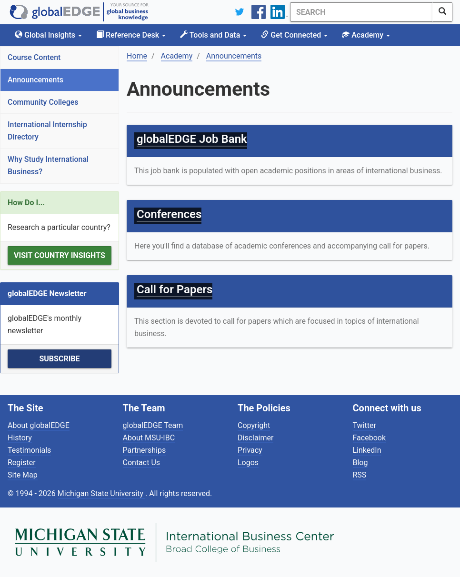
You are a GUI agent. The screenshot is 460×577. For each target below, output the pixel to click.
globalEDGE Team (153, 425)
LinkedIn (367, 450)
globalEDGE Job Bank (192, 139)
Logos (248, 462)
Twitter (364, 425)
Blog (360, 462)
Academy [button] (366, 35)
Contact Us (141, 462)
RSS (360, 474)
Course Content (34, 57)
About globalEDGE (39, 425)
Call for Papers (174, 289)
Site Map (23, 474)
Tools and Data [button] (213, 35)
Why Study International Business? (48, 165)
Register (22, 462)
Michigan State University (101, 493)
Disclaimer (255, 437)
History (20, 437)
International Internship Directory (47, 130)
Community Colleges (43, 102)
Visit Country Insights (59, 255)
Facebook (369, 437)
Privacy (250, 450)
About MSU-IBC (149, 437)
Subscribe (59, 358)
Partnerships (144, 450)
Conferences (169, 214)
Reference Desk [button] (131, 35)
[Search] (361, 11)
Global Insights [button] (48, 35)
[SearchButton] (442, 11)
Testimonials (29, 450)
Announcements (35, 79)
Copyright (254, 425)
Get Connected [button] (294, 35)
